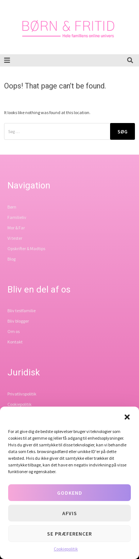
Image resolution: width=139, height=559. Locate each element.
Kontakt (15, 342)
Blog (11, 259)
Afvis (69, 513)
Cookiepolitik (66, 549)
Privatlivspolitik (21, 394)
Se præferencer (69, 533)
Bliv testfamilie (21, 310)
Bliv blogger (18, 321)
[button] (127, 417)
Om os (13, 331)
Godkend (69, 492)
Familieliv (16, 217)
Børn (11, 207)
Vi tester (14, 238)
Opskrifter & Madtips (26, 248)
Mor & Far (16, 227)
